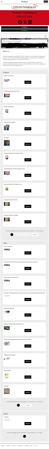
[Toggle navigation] (45, 36)
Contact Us (24, 30)
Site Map (2, 445)
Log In (45, 1)
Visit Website (24, 27)
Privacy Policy (20, 445)
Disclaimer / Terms (28, 445)
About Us (14, 445)
